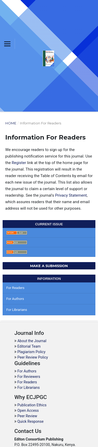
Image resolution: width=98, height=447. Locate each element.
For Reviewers (28, 376)
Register (19, 162)
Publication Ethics (32, 405)
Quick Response (30, 421)
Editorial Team (29, 346)
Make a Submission (49, 266)
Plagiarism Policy (31, 352)
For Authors (15, 299)
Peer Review (27, 416)
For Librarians (16, 310)
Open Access (28, 410)
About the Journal (31, 341)
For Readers (15, 288)
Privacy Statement (71, 195)
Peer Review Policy (32, 357)
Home (10, 123)
